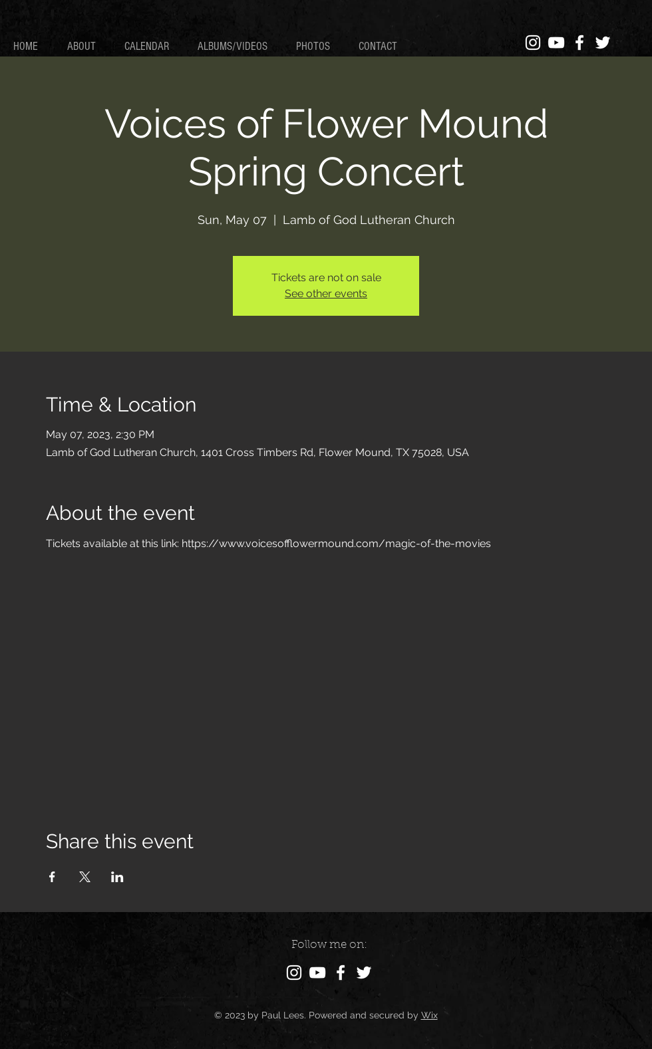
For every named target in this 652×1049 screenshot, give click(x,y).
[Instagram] (533, 43)
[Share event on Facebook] (52, 877)
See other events (326, 293)
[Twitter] (603, 43)
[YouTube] (556, 43)
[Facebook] (579, 43)
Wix (429, 1015)
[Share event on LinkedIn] (117, 877)
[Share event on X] (85, 877)
